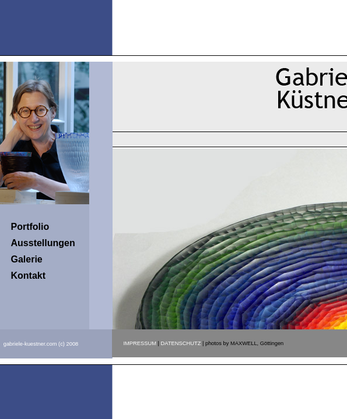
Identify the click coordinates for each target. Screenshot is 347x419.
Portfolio (30, 227)
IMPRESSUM (140, 343)
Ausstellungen (43, 243)
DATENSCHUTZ (181, 343)
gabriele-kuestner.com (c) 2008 (41, 344)
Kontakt (28, 275)
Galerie (27, 259)
